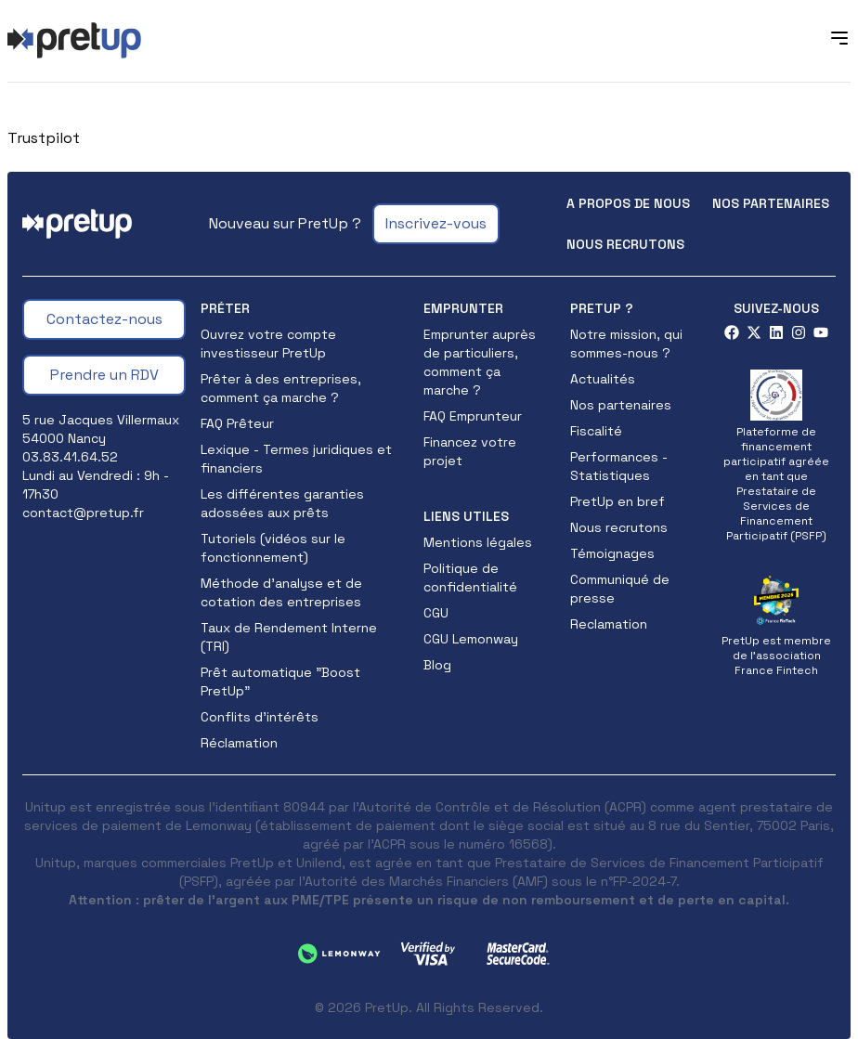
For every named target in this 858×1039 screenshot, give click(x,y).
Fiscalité (596, 430)
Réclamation (239, 742)
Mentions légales (477, 542)
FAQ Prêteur (237, 423)
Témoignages (612, 553)
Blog (437, 664)
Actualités (602, 378)
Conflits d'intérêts (259, 716)
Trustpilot (43, 138)
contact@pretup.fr (83, 512)
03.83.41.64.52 (70, 456)
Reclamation (608, 624)
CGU (435, 612)
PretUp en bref (617, 501)
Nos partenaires (770, 203)
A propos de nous (628, 203)
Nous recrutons (625, 244)
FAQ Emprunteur (472, 416)
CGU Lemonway (470, 638)
